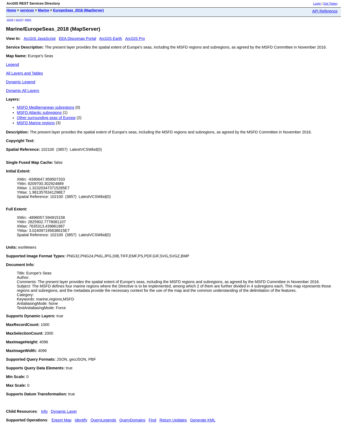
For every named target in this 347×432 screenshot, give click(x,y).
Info (44, 411)
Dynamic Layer (64, 411)
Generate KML (203, 420)
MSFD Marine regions (36, 123)
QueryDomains (132, 420)
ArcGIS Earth (110, 38)
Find (152, 420)
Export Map (62, 420)
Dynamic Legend (20, 82)
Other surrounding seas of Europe (46, 118)
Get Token (330, 3)
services (27, 10)
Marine (43, 10)
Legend (12, 64)
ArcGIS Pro (135, 38)
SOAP (19, 19)
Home (11, 10)
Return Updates (173, 420)
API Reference (325, 11)
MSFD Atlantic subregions (39, 112)
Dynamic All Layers (22, 90)
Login (317, 3)
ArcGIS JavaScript (40, 38)
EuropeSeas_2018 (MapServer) (78, 10)
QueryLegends (103, 420)
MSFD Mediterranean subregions (45, 107)
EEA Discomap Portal (77, 38)
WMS (28, 19)
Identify (81, 420)
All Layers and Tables (24, 73)
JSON (10, 19)
